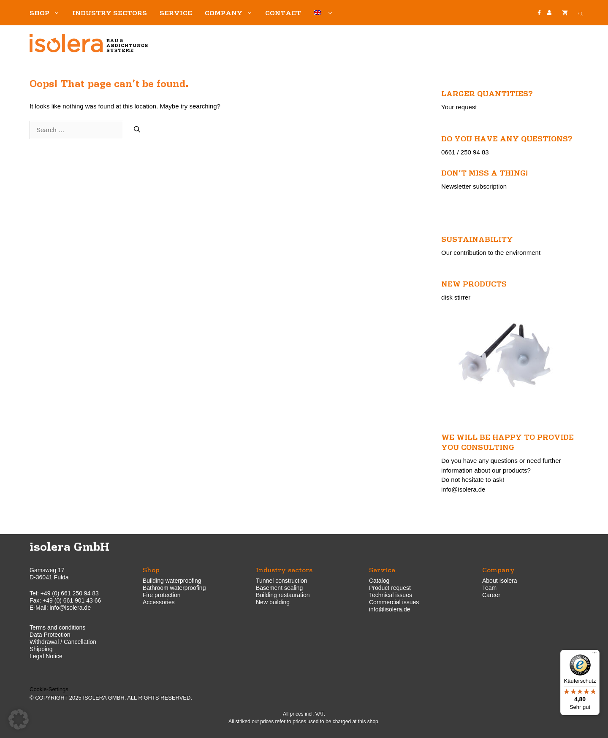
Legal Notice (46, 656)
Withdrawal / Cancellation (63, 641)
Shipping (41, 649)
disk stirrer (455, 297)
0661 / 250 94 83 (465, 152)
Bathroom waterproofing (174, 587)
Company (232, 12)
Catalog (379, 580)
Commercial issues (394, 602)
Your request (459, 107)
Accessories (158, 602)
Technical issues (390, 595)
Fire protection (161, 595)
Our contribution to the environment (490, 252)
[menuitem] (323, 12)
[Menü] (594, 655)
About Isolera (499, 580)
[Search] (137, 130)
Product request (390, 587)
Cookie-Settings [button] (49, 689)
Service (176, 12)
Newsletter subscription (474, 186)
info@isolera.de (463, 489)
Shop (48, 12)
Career (491, 595)
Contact (283, 12)
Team (489, 587)
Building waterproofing (172, 580)
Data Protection (50, 634)
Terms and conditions (57, 627)
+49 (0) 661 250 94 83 (70, 593)
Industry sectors (109, 12)
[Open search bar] (580, 13)
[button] (18, 719)
